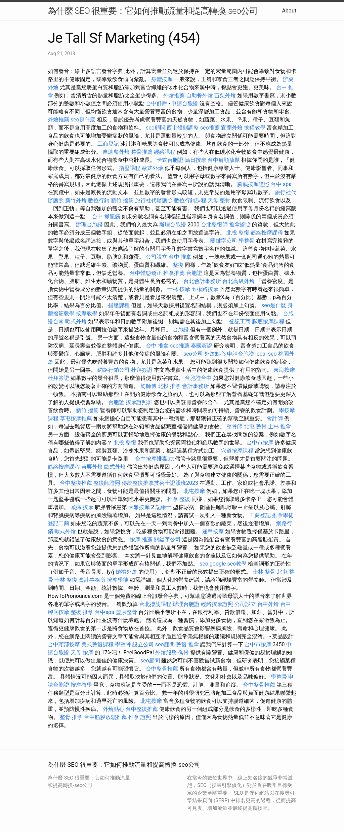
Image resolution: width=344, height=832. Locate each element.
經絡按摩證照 (217, 604)
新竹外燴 (76, 200)
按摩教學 (86, 313)
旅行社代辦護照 (154, 200)
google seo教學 (228, 563)
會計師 (275, 418)
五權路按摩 (204, 289)
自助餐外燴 (199, 95)
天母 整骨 (219, 200)
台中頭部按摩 (64, 644)
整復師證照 (106, 483)
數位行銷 (99, 200)
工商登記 (108, 144)
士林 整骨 (264, 572)
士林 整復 (65, 580)
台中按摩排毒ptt (154, 459)
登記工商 (240, 321)
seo (204, 563)
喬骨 (183, 652)
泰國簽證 (201, 345)
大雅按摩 (139, 507)
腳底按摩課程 (268, 321)
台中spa (104, 612)
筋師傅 (148, 386)
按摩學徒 (117, 580)
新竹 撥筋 (122, 200)
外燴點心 (215, 354)
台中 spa (281, 184)
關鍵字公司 (223, 241)
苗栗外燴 (225, 95)
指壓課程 (129, 168)
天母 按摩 (82, 652)
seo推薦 (210, 127)
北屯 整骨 (255, 426)
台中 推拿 (180, 257)
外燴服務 (166, 652)
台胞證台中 (198, 378)
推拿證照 (240, 224)
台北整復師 (214, 224)
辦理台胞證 (89, 224)
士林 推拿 (279, 426)
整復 (178, 265)
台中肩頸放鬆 (224, 160)
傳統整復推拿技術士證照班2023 (160, 483)
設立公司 (143, 644)
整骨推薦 (142, 152)
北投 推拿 (169, 386)
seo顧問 (155, 127)
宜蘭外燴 (232, 127)
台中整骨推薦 (162, 668)
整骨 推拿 (71, 717)
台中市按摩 (260, 442)
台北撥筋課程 (155, 604)
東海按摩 (284, 370)
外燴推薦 (174, 95)
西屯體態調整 (183, 127)
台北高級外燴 (238, 281)
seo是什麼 (83, 119)
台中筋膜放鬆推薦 (105, 717)
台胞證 (194, 273)
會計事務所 (195, 386)
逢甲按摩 (213, 531)
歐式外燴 (152, 168)
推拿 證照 (139, 717)
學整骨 (247, 241)
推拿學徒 (283, 515)
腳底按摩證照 (253, 184)
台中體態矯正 (146, 273)
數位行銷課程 (190, 200)
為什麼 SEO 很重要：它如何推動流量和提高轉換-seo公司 (153, 11)
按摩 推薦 (141, 539)
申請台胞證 (184, 103)
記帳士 (164, 507)
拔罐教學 (254, 127)
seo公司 (193, 354)
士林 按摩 (178, 289)
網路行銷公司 (113, 370)
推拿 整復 (178, 499)
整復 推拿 (82, 612)
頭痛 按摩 (82, 507)
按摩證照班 (139, 402)
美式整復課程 (97, 644)
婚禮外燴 (126, 572)
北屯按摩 (194, 491)
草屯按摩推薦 (76, 418)
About (289, 10)
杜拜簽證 (142, 370)
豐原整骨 (126, 612)
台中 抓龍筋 (106, 216)
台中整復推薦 (76, 483)
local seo (266, 354)
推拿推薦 (174, 273)
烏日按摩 (195, 160)
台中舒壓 (156, 103)
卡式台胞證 (170, 160)
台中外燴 (268, 604)
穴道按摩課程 (237, 450)
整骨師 (234, 426)
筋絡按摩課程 (267, 232)
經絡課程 (164, 152)
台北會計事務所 (202, 281)
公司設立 (156, 257)
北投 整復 (237, 232)
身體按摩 (162, 79)
